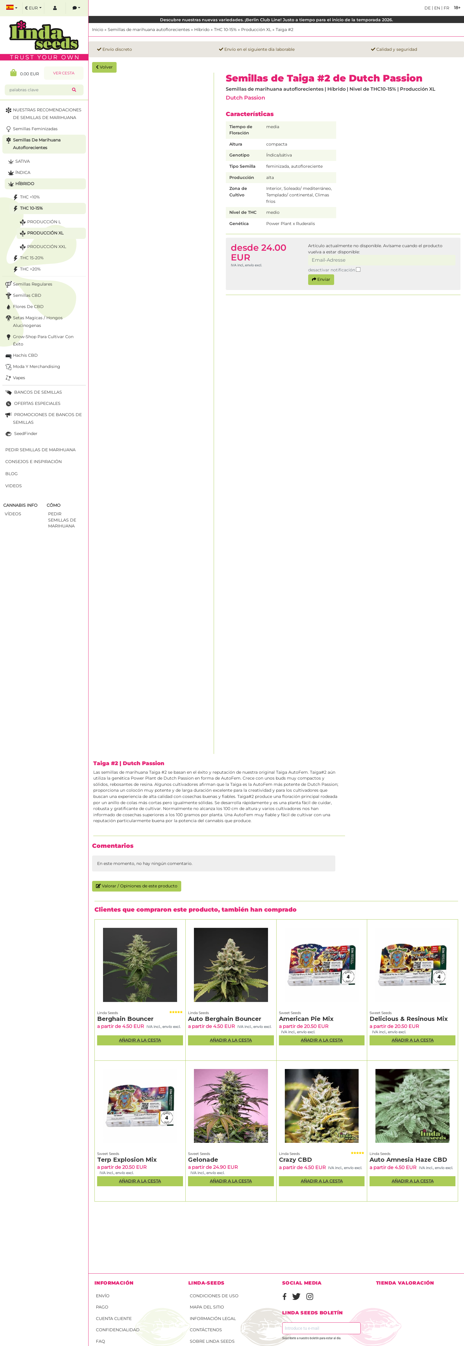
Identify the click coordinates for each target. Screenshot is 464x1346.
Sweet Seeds (290, 1013)
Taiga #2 (284, 29)
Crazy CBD (295, 1159)
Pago (102, 1307)
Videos (13, 485)
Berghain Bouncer (125, 1018)
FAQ (100, 1341)
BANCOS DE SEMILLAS (33, 393)
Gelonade (203, 1159)
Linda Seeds (107, 1013)
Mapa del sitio (207, 1307)
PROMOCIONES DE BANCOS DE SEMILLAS (43, 418)
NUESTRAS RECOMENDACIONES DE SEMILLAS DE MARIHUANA (42, 113)
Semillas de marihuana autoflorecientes (149, 29)
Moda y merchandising (32, 367)
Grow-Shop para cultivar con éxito (38, 340)
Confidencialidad (118, 1329)
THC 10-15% (225, 29)
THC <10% (25, 197)
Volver (104, 67)
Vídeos (13, 513)
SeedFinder (20, 434)
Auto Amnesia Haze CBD (408, 1159)
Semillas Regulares (28, 285)
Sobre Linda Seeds (212, 1341)
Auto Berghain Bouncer (224, 1018)
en (436, 8)
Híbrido (202, 29)
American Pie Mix (306, 1018)
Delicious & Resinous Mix (409, 1018)
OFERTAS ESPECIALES (32, 404)
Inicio (97, 29)
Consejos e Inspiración (33, 461)
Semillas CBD (22, 296)
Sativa (18, 162)
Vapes (14, 378)
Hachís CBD (21, 356)
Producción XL (256, 29)
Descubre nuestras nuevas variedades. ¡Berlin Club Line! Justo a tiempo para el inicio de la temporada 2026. (276, 19)
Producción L (39, 222)
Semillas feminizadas (31, 129)
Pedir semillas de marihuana (40, 449)
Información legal (213, 1318)
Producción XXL (42, 247)
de (427, 8)
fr (445, 8)
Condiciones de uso (214, 1295)
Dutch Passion (245, 97)
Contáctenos (206, 1329)
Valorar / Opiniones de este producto (136, 886)
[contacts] (76, 8)
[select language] (11, 8)
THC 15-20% (27, 258)
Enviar (321, 279)
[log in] (55, 8)
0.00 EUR (24, 72)
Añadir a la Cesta (140, 1040)
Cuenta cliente (114, 1318)
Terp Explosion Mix (127, 1159)
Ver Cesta (63, 73)
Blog (11, 473)
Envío (103, 1295)
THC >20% (26, 269)
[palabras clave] (39, 89)
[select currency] (33, 8)
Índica (18, 173)
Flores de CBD (24, 307)
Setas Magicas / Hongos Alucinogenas (33, 321)
